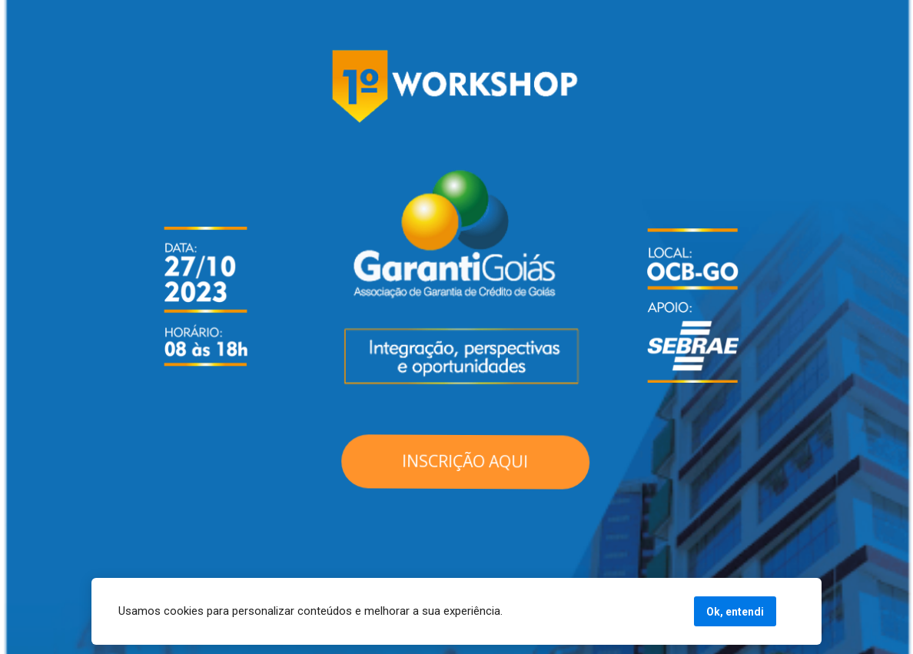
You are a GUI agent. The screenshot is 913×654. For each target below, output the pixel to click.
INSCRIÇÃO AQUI (465, 461)
